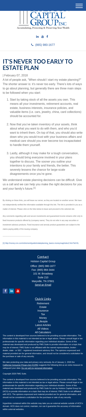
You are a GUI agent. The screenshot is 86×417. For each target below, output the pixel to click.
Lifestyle (42, 321)
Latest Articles (43, 325)
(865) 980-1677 (43, 44)
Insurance (42, 310)
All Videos (43, 328)
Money (43, 317)
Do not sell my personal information (36, 368)
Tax (43, 314)
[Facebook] (47, 37)
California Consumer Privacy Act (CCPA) (20, 365)
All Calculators (43, 332)
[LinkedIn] (37, 37)
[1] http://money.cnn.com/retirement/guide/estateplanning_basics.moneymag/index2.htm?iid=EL (41, 243)
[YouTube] (42, 37)
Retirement (43, 303)
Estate (43, 307)
